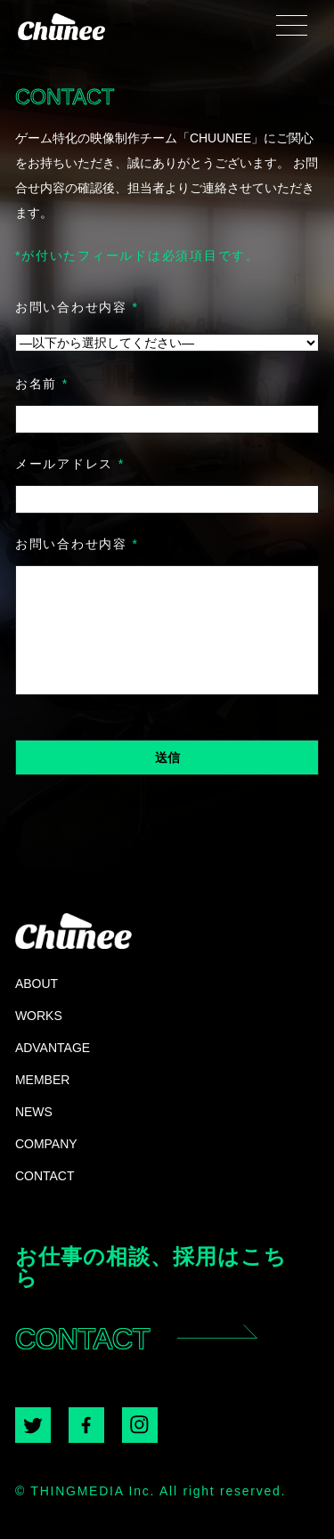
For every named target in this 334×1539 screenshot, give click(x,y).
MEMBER (42, 1079)
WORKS (38, 1015)
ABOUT (36, 983)
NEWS (34, 1111)
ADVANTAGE (52, 1047)
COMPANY (46, 1143)
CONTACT (45, 1175)
